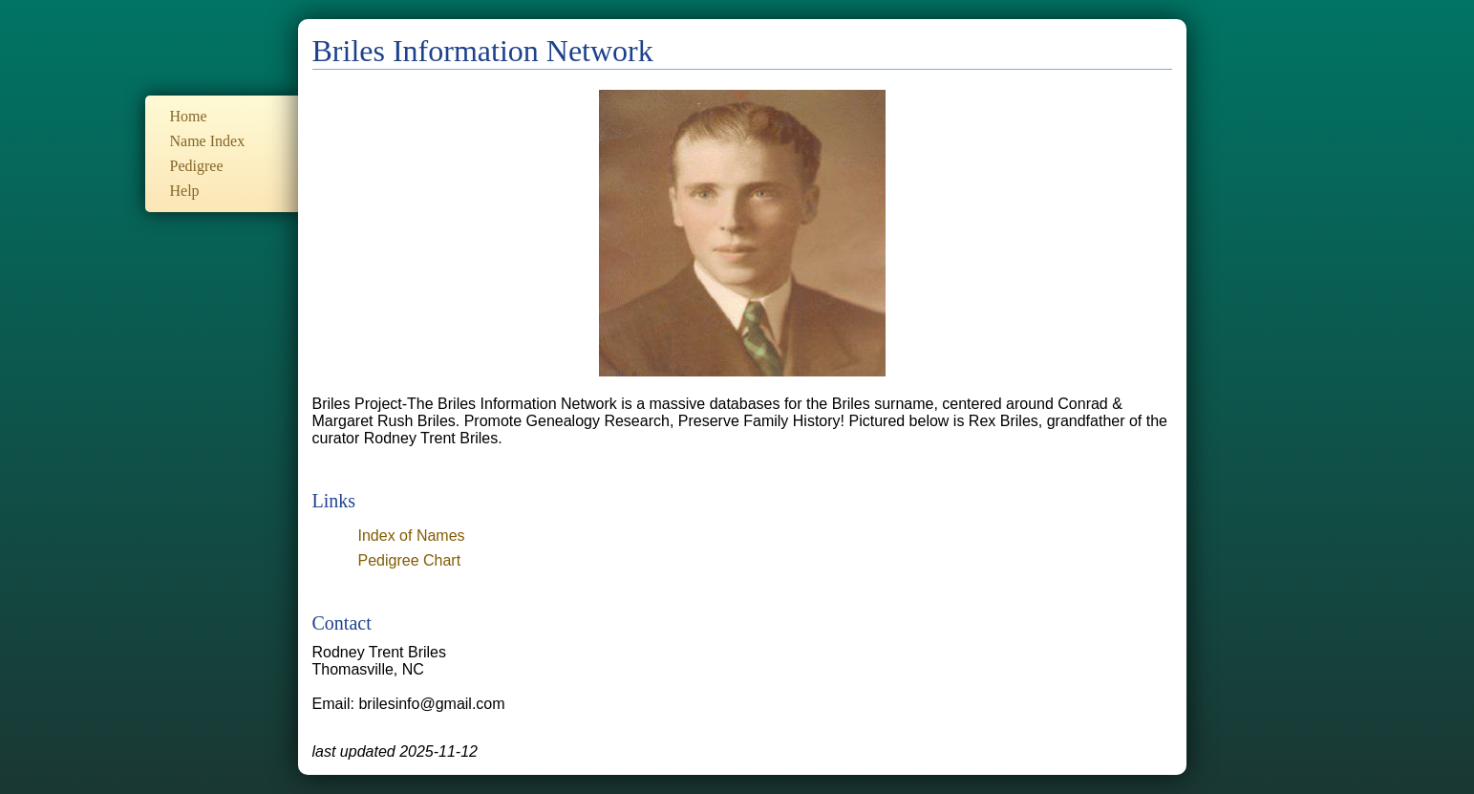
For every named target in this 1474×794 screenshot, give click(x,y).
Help (185, 190)
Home (188, 116)
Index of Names (411, 535)
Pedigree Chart (409, 560)
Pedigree (197, 166)
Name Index (208, 141)
